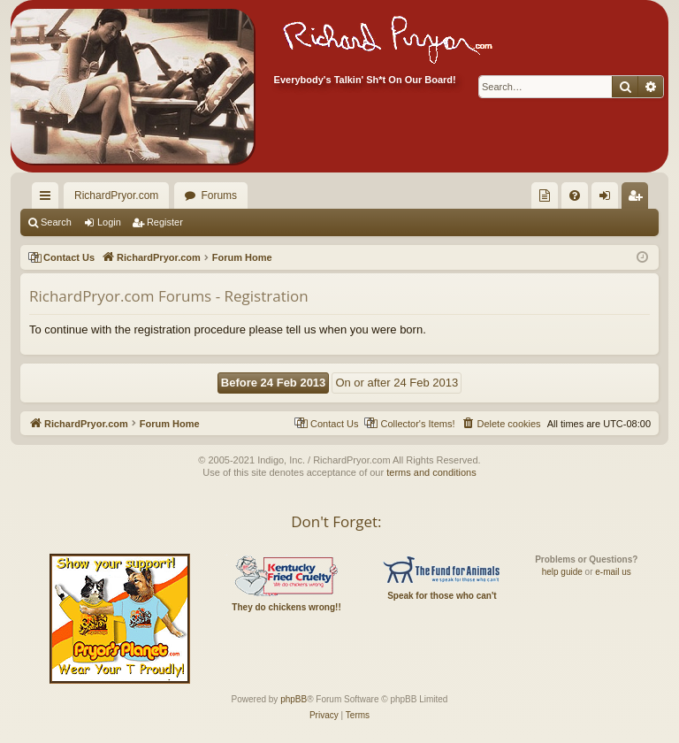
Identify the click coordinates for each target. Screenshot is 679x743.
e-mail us (613, 572)
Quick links (48, 199)
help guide (562, 572)
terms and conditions (431, 472)
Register (165, 222)
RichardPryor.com (116, 195)
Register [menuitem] (638, 199)
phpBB (293, 699)
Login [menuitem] (608, 199)
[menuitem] (544, 195)
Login (109, 222)
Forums (219, 195)
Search (56, 222)
